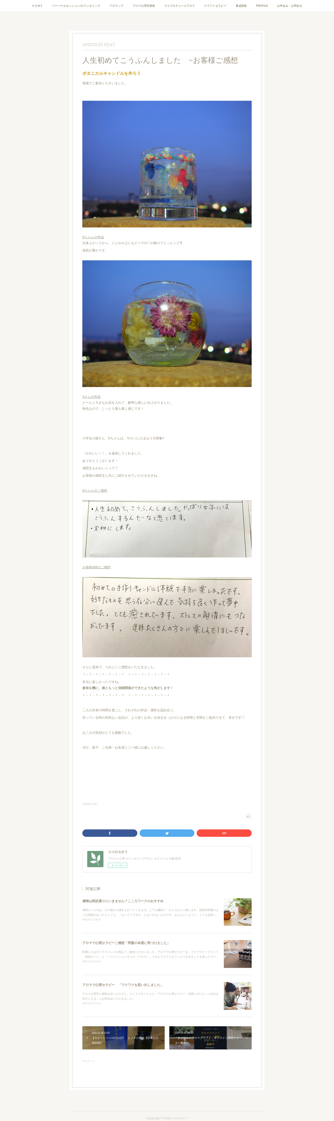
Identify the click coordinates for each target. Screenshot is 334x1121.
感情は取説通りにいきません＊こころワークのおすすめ (123, 901)
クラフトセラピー (215, 5)
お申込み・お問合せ (289, 5)
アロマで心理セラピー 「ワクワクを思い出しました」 (123, 985)
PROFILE (262, 5)
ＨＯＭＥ (37, 5)
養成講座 (241, 5)
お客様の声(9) (89, 804)
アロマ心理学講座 (144, 5)
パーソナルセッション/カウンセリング (76, 5)
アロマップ (116, 5)
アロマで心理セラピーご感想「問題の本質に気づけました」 (126, 943)
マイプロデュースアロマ (179, 5)
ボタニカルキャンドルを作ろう (111, 73)
